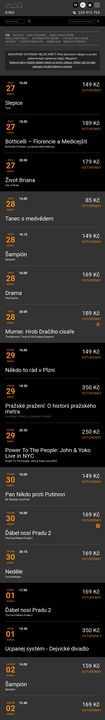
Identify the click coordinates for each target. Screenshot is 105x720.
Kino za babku (37, 35)
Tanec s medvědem (29, 219)
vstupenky (91, 90)
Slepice (14, 103)
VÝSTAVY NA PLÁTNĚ (75, 38)
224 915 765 (89, 12)
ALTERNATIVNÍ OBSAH (45, 38)
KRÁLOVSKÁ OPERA (62, 35)
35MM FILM (53, 41)
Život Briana (20, 180)
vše (7, 35)
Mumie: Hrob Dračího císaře (39, 332)
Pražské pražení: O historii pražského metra (50, 409)
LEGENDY (10, 41)
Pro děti (18, 35)
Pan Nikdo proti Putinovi (35, 494)
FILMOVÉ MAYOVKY (31, 41)
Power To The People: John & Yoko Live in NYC (48, 453)
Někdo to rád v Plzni (30, 370)
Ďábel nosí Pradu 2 (28, 533)
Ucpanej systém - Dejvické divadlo (47, 649)
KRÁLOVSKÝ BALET (17, 38)
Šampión (16, 254)
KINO (9, 12)
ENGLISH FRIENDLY (75, 41)
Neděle (14, 572)
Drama (13, 293)
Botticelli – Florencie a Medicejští (46, 142)
